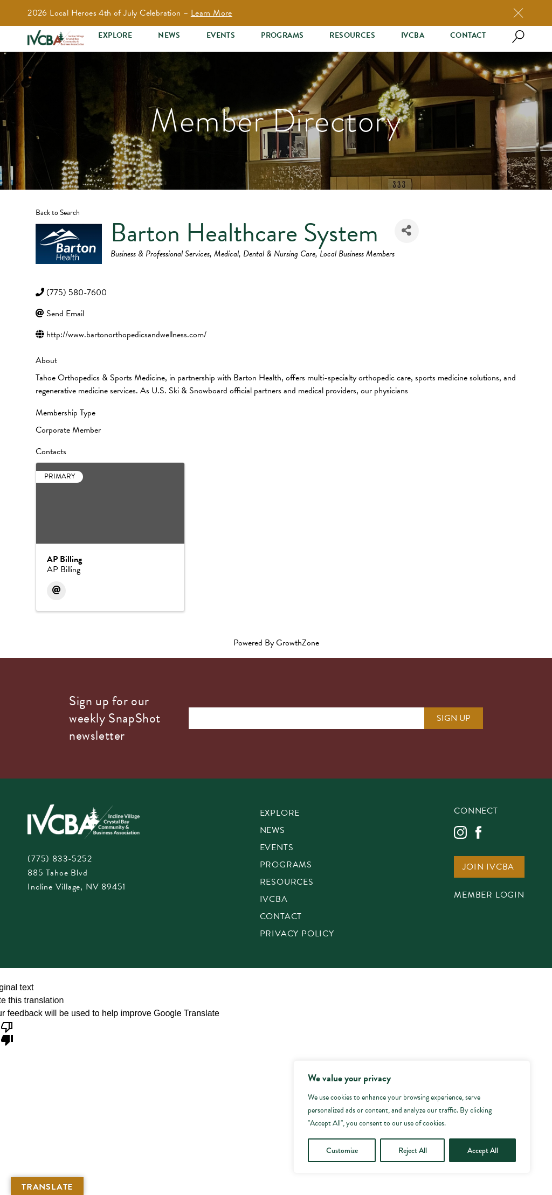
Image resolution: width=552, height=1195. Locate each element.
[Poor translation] (7, 1033)
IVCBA (412, 35)
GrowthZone (297, 642)
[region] (411, 1116)
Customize (342, 1150)
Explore (115, 35)
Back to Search (58, 212)
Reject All (412, 1150)
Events (220, 35)
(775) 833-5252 (59, 858)
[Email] (56, 590)
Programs (282, 35)
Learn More (211, 12)
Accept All (482, 1150)
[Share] (407, 231)
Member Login (489, 895)
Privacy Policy (297, 934)
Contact (468, 35)
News (169, 35)
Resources (352, 35)
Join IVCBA (488, 867)
